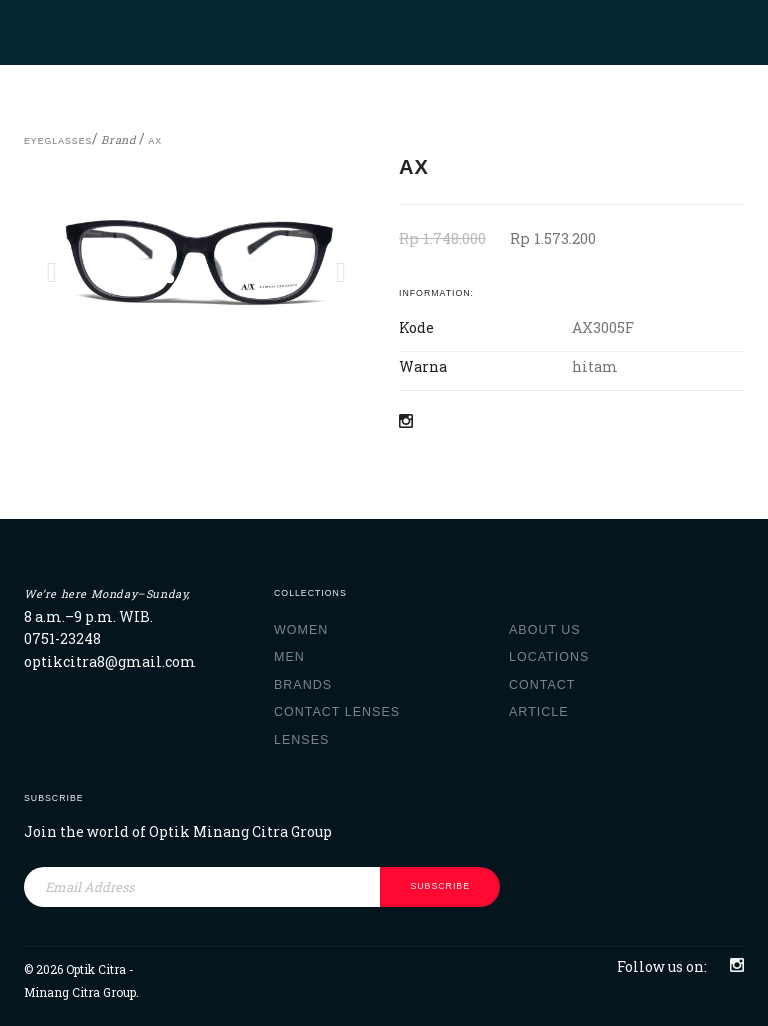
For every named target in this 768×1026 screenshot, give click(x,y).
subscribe (440, 886)
